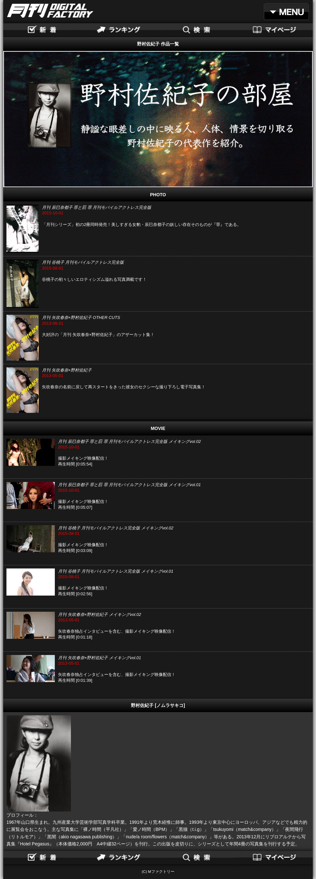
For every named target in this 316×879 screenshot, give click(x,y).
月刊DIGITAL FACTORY (50, 10)
